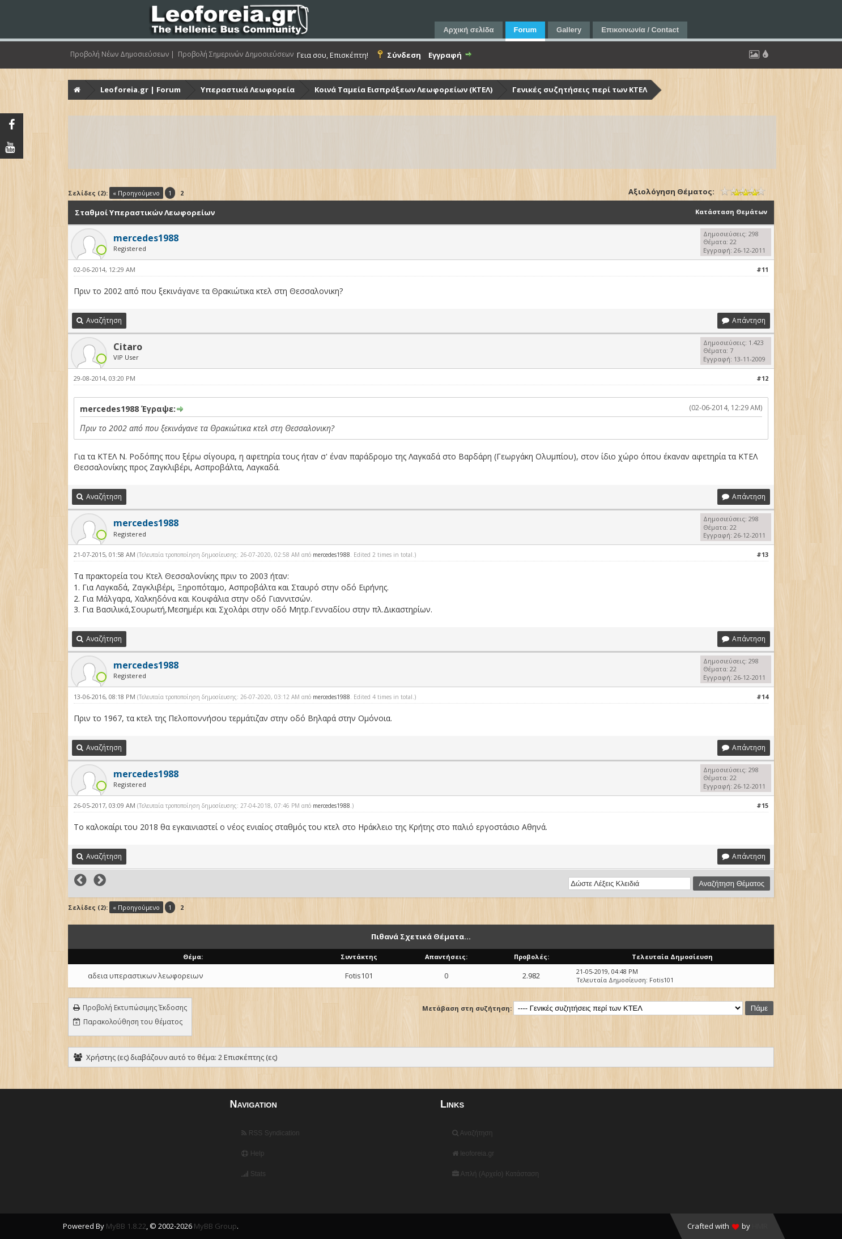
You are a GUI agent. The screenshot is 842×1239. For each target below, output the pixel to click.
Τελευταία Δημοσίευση (611, 980)
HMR (760, 1226)
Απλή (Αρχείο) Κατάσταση (495, 1174)
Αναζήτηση (472, 1133)
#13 (762, 554)
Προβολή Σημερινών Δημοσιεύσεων (236, 54)
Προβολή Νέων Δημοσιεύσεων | (122, 54)
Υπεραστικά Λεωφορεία (248, 89)
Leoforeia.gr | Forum (140, 89)
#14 (762, 696)
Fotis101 (359, 975)
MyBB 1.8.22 (126, 1226)
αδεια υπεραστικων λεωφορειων (145, 975)
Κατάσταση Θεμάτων (731, 211)
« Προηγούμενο (136, 193)
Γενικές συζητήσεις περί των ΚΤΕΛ (579, 89)
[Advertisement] (409, 142)
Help (252, 1153)
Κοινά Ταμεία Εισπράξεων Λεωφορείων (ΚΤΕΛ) (403, 89)
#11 (762, 269)
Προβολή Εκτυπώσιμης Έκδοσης (135, 1007)
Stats (253, 1174)
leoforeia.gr (473, 1153)
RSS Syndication (270, 1133)
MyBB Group (215, 1226)
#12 (762, 378)
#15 (762, 805)
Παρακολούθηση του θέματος (132, 1022)
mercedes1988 (331, 555)
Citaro (127, 346)
